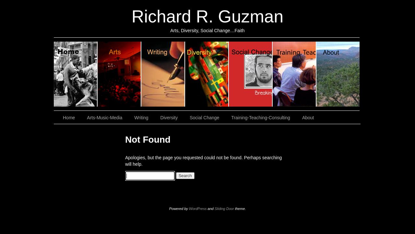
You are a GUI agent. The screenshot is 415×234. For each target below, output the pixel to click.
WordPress (198, 209)
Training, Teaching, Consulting (294, 74)
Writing (163, 74)
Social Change (251, 74)
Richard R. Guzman (207, 16)
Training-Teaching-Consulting (260, 117)
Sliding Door (224, 209)
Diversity (207, 74)
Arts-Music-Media (104, 117)
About (338, 74)
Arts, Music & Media (119, 74)
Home (76, 74)
